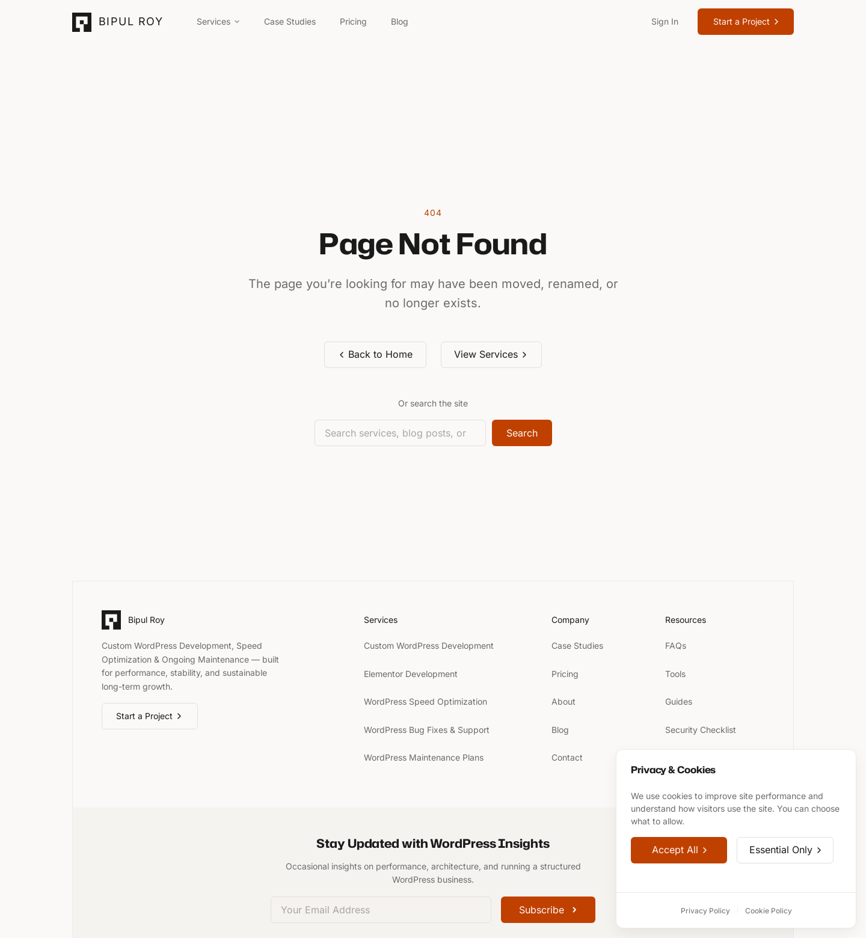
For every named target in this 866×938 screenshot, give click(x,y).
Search (522, 433)
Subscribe (548, 910)
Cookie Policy (768, 910)
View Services (491, 354)
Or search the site (433, 403)
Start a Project (747, 21)
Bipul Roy (131, 21)
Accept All (680, 850)
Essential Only (786, 850)
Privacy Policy (705, 910)
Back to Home (375, 354)
